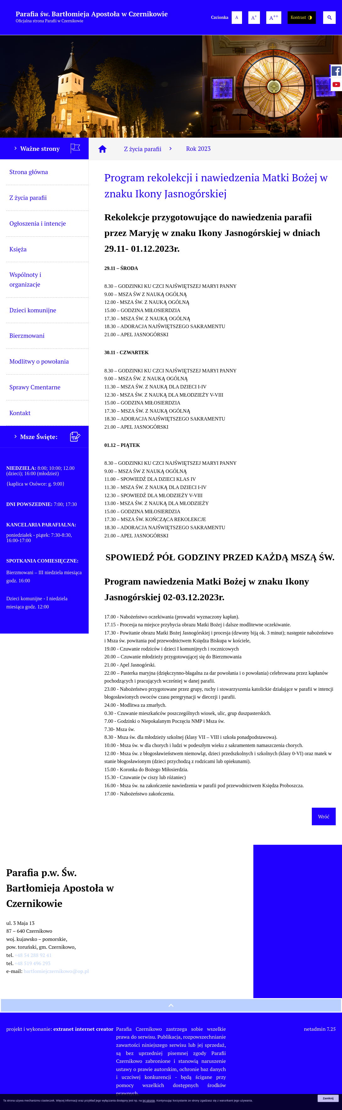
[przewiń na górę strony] (171, 1005)
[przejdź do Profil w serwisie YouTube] (335, 84)
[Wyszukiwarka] (329, 17)
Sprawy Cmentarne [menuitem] (34, 387)
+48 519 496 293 (33, 963)
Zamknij (328, 1098)
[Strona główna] (102, 149)
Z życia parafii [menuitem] (28, 197)
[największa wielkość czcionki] (273, 17)
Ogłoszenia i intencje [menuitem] (37, 223)
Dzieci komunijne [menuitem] (32, 310)
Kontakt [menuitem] (19, 413)
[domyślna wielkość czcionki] (237, 17)
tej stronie (149, 1100)
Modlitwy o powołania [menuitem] (39, 361)
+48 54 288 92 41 (33, 955)
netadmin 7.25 (320, 1028)
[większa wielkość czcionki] (254, 17)
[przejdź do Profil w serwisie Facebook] (335, 71)
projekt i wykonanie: (59, 1028)
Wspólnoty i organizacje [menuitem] (25, 279)
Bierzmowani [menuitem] (27, 335)
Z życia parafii (149, 149)
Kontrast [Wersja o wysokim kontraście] (302, 18)
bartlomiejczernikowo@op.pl (56, 971)
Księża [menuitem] (18, 249)
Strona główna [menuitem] (28, 172)
